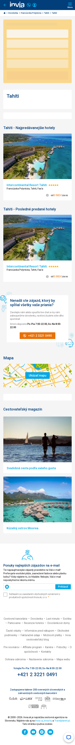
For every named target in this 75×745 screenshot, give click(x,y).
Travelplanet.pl (62, 720)
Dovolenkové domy (58, 623)
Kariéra (49, 647)
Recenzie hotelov (34, 623)
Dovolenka (13, 13)
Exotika (67, 618)
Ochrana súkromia (15, 659)
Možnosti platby (53, 635)
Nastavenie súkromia (41, 659)
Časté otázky (14, 630)
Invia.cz (39, 720)
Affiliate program (32, 647)
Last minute (53, 618)
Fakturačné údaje (30, 635)
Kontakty (46, 651)
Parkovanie (14, 623)
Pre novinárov (12, 647)
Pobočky (61, 647)
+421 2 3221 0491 (38, 674)
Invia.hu (48, 720)
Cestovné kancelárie (16, 618)
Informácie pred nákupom (39, 630)
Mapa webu (63, 659)
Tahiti (47, 13)
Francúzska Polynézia (31, 13)
